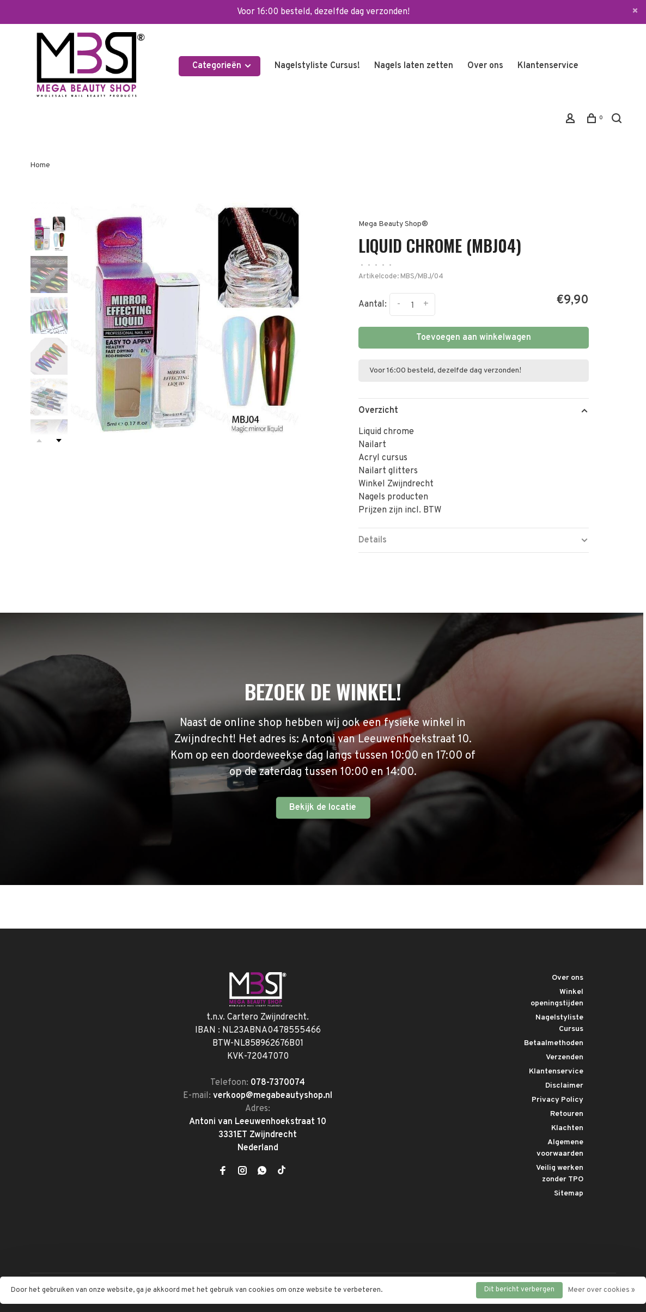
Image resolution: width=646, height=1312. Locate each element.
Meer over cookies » (601, 1290)
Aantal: (372, 305)
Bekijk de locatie (322, 807)
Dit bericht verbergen (519, 1289)
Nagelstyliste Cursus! (317, 65)
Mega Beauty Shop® (393, 224)
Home (40, 165)
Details (372, 540)
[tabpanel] (193, 320)
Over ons (485, 65)
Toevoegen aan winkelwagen (473, 337)
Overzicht (378, 410)
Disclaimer (564, 1085)
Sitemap (568, 1193)
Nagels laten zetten (413, 65)
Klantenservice (547, 65)
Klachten (567, 1128)
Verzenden (564, 1057)
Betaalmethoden (553, 1043)
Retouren (566, 1114)
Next (58, 440)
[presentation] (49, 234)
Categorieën (222, 65)
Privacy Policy (557, 1099)
